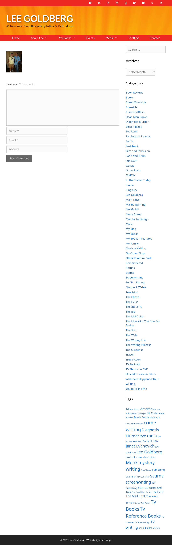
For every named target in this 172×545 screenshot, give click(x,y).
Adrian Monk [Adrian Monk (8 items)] (133, 409)
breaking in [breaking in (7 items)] (155, 417)
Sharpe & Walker (136, 287)
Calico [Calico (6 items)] (128, 424)
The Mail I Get (134, 316)
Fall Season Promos (138, 136)
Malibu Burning (136, 204)
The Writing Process (138, 345)
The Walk (131, 335)
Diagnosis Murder (137, 122)
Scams (130, 272)
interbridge (105, 539)
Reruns (130, 268)
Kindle (130, 185)
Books (130, 97)
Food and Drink (135, 156)
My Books (69, 38)
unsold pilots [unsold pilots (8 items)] (145, 527)
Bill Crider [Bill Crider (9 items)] (152, 413)
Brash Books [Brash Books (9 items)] (141, 417)
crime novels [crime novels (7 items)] (137, 423)
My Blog (133, 38)
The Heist (132, 302)
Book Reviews (134, 92)
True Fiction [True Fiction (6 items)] (145, 503)
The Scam (132, 330)
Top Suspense (134, 350)
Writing (130, 384)
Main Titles (133, 199)
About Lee (42, 38)
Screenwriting (134, 277)
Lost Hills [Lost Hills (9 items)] (131, 457)
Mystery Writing (136, 248)
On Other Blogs (135, 253)
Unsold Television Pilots (141, 374)
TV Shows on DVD (137, 369)
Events (90, 38)
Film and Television (138, 151)
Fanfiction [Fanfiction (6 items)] (137, 441)
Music (129, 224)
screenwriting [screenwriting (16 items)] (138, 482)
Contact (155, 38)
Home (16, 38)
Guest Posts (133, 170)
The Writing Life (136, 340)
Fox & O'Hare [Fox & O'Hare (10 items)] (150, 441)
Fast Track (132, 146)
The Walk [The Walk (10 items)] (152, 496)
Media (114, 38)
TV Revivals (133, 364)
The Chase (132, 297)
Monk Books (134, 214)
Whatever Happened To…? (142, 379)
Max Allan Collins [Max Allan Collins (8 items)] (146, 457)
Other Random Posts (139, 258)
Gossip (130, 165)
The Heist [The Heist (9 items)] (158, 492)
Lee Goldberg (39, 18)
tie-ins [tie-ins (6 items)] (137, 503)
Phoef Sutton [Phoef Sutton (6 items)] (146, 470)
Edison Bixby (134, 126)
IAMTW (130, 175)
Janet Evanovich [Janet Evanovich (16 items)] (140, 446)
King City (131, 190)
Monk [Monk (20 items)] (132, 462)
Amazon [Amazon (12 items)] (146, 408)
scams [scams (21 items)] (157, 476)
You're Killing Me (136, 389)
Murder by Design (137, 219)
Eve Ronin (132, 131)
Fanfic (129, 141)
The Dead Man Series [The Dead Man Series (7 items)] (142, 492)
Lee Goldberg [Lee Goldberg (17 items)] (149, 452)
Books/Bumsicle (136, 102)
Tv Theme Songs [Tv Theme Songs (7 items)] (142, 522)
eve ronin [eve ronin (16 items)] (148, 435)
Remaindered (134, 263)
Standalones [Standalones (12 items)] (147, 487)
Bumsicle (131, 107)
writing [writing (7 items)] (156, 528)
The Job (130, 311)
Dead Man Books (136, 117)
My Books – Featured (139, 238)
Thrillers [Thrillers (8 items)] (130, 502)
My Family (132, 243)
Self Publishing (135, 282)
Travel (129, 354)
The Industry (134, 306)
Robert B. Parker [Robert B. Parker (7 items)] (141, 476)
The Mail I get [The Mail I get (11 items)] (135, 496)
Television (132, 292)
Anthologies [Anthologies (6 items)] (141, 413)
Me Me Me (132, 209)
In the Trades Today (138, 180)
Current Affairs (135, 112)
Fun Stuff (131, 160)
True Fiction (133, 359)
